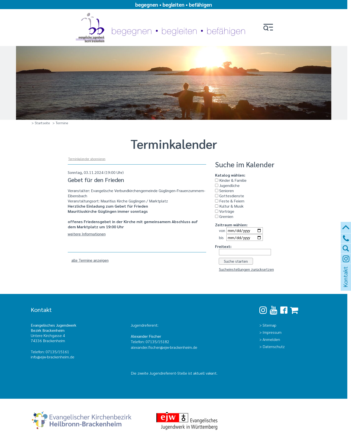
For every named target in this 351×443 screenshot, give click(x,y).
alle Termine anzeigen (90, 260)
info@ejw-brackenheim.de (52, 356)
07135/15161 (57, 351)
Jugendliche (227, 185)
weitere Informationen (87, 233)
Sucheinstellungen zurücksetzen (246, 269)
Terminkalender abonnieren (86, 159)
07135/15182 (157, 341)
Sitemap (269, 325)
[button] (268, 27)
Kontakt (345, 283)
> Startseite (41, 123)
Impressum (272, 332)
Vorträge (224, 211)
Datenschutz (274, 346)
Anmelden (271, 339)
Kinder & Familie (231, 180)
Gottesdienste (229, 195)
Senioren (224, 190)
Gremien (224, 216)
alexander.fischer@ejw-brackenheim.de (164, 347)
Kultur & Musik (229, 206)
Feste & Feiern (229, 200)
